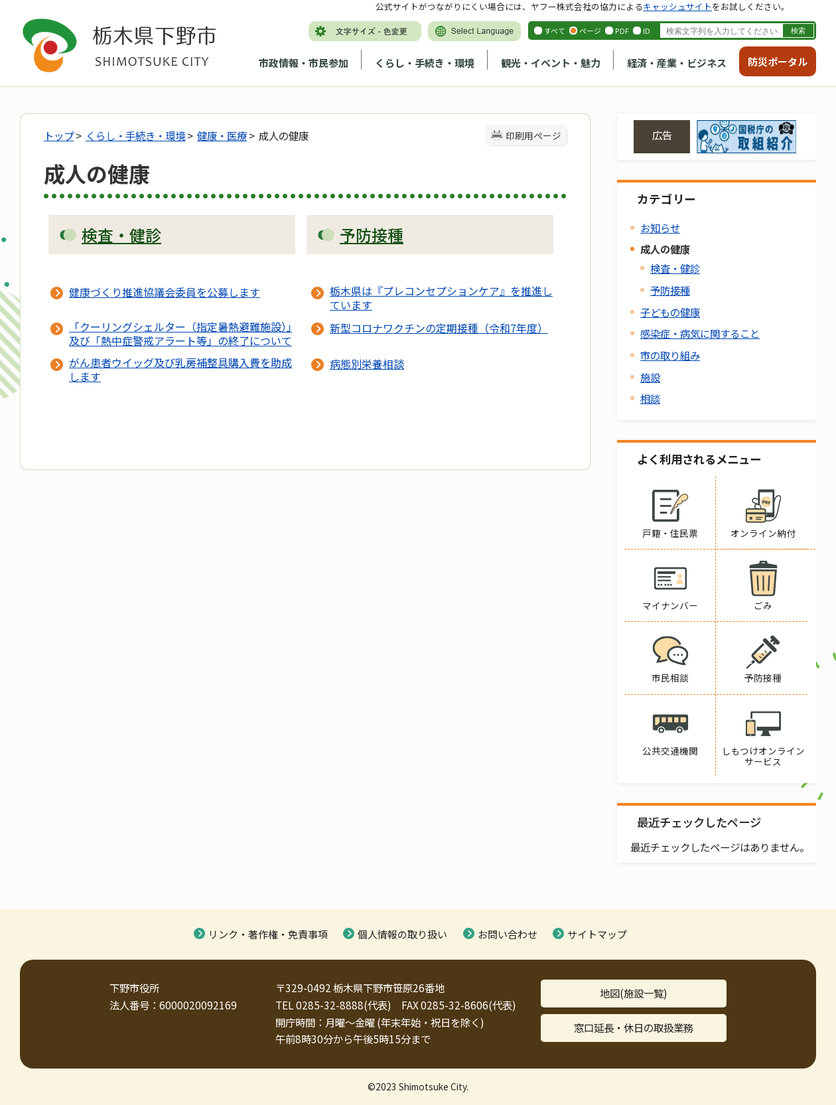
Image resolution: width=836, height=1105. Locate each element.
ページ (590, 30)
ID (646, 30)
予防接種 (670, 290)
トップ (59, 135)
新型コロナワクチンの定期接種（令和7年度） (439, 327)
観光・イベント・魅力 (550, 63)
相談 (650, 398)
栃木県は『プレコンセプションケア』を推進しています (441, 297)
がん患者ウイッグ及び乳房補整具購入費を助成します (180, 369)
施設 (650, 377)
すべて (554, 30)
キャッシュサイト (677, 6)
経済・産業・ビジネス (677, 63)
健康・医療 (222, 135)
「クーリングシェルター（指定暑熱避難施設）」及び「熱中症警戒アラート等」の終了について (180, 333)
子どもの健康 (670, 312)
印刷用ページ (533, 135)
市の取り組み (670, 355)
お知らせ (660, 227)
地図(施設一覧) (633, 993)
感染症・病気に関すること (700, 333)
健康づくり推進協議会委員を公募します (164, 292)
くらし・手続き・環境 (424, 63)
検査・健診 (675, 268)
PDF (622, 30)
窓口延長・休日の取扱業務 (633, 1027)
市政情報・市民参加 (303, 63)
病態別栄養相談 (367, 363)
